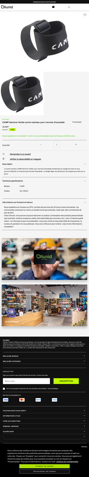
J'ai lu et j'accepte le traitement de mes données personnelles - (32, 388)
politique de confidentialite (67, 462)
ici (68, 224)
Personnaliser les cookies (44, 471)
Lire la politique (53, 388)
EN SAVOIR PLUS (11, 275)
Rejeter (84, 446)
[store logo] (22, 6)
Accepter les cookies (44, 466)
